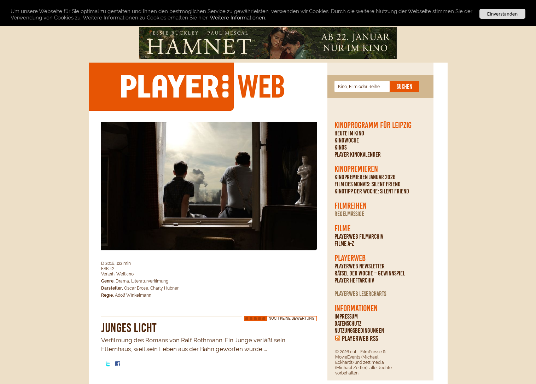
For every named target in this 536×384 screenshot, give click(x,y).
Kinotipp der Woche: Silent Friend (371, 191)
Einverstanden (502, 14)
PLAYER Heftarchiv (354, 280)
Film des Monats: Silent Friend (367, 184)
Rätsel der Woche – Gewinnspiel (369, 273)
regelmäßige (349, 214)
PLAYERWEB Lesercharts (360, 294)
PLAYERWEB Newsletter (359, 266)
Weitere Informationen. (238, 17)
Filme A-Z (344, 243)
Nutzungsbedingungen (359, 330)
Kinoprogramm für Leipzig (373, 125)
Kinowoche (346, 140)
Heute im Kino (349, 133)
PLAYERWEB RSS (360, 338)
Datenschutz (347, 323)
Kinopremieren (356, 169)
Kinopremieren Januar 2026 (365, 177)
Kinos (340, 147)
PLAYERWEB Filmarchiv (358, 236)
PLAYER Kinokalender (357, 154)
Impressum (346, 316)
